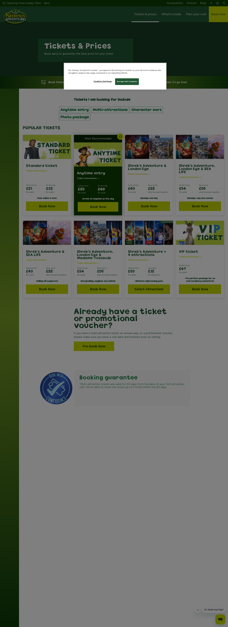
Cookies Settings (103, 81)
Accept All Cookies (127, 81)
